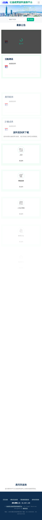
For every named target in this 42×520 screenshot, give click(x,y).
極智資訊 (25, 508)
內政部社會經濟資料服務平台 (14, 506)
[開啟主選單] (38, 2)
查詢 (30, 19)
